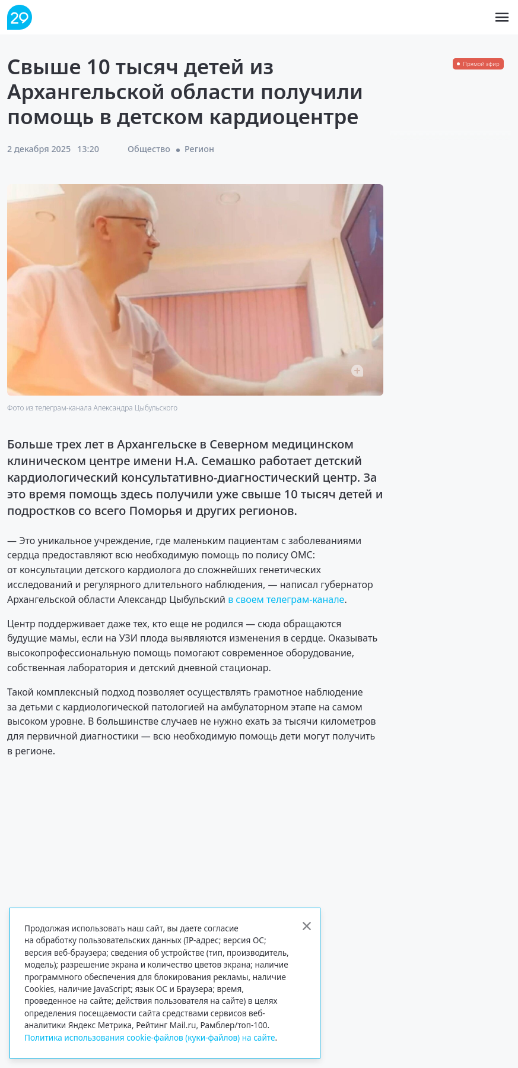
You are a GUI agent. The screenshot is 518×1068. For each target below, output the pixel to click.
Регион (199, 148)
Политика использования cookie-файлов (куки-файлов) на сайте (149, 1037)
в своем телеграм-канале (286, 599)
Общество (149, 148)
